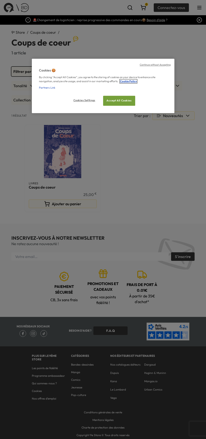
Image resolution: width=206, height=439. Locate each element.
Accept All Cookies (118, 100)
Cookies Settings (84, 100)
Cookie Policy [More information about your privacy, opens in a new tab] (128, 81)
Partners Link (47, 87)
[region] (103, 86)
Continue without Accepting (155, 64)
